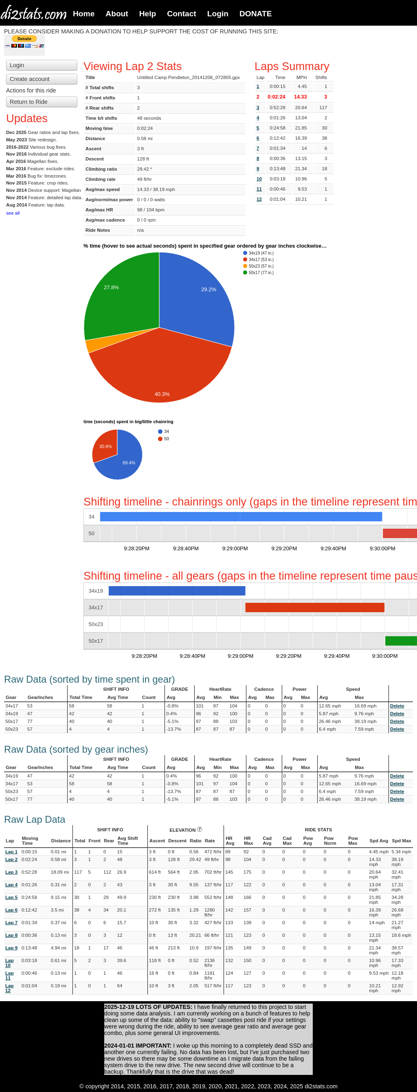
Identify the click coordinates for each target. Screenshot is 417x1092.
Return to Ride (29, 102)
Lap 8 (11, 935)
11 (259, 189)
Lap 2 (11, 859)
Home (83, 13)
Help (147, 13)
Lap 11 (9, 975)
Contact (181, 13)
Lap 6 (11, 909)
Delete (397, 705)
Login (217, 13)
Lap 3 (11, 872)
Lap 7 (11, 922)
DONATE (255, 13)
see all (13, 213)
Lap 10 (9, 963)
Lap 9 (11, 947)
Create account (30, 79)
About (116, 13)
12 (259, 199)
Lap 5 (11, 897)
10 (259, 178)
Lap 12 (9, 988)
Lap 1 (11, 851)
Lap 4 (11, 884)
